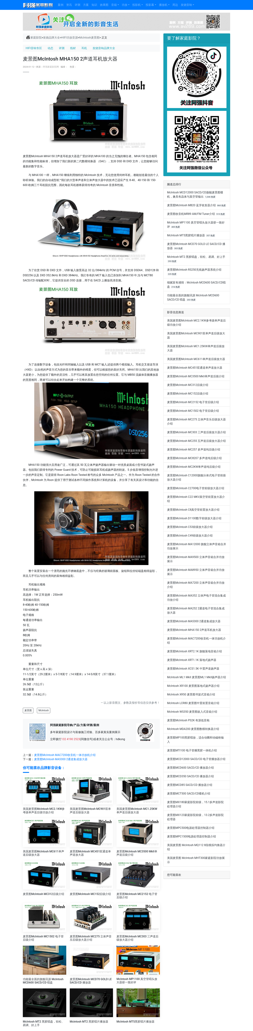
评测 (77, 5)
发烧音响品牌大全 (104, 48)
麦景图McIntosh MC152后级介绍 (187, 393)
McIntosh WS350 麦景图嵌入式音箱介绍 (192, 711)
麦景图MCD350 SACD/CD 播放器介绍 (190, 776)
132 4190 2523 (70, 739)
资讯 (69, 5)
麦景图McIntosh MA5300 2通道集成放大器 (60, 759)
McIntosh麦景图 (89, 37)
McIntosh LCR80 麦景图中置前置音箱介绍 (193, 703)
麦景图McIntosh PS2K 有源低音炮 (188, 720)
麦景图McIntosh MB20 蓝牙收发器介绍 (191, 205)
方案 (86, 5)
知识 (94, 5)
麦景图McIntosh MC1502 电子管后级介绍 (193, 410)
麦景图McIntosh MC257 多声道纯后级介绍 (193, 449)
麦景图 (28, 710)
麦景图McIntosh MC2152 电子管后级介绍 (193, 402)
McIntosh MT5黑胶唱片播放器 (186, 235)
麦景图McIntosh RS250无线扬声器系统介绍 (194, 269)
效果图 (104, 5)
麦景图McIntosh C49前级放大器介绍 (190, 535)
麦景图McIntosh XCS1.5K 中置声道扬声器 (193, 668)
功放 (124, 5)
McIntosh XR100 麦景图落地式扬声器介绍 (193, 686)
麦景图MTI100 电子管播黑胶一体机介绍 (192, 750)
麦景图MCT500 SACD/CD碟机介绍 (188, 793)
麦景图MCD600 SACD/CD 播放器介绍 (190, 767)
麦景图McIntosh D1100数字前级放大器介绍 (194, 518)
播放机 (163, 5)
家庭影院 (34, 37)
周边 (175, 5)
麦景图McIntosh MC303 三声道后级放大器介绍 (196, 432)
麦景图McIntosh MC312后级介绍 (187, 385)
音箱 (114, 5)
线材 (73, 48)
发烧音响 (186, 5)
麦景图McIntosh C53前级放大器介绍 (190, 527)
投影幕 (150, 5)
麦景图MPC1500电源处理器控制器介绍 (191, 836)
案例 (60, 5)
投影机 (136, 5)
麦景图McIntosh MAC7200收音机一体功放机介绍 (65, 755)
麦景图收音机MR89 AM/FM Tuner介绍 (191, 214)
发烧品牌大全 (51, 37)
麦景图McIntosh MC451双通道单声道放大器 (194, 367)
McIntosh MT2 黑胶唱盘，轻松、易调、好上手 (196, 256)
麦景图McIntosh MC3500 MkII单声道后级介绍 (195, 376)
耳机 (84, 48)
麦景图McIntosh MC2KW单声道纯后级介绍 (193, 466)
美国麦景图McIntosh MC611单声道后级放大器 (196, 359)
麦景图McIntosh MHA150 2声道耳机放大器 (194, 630)
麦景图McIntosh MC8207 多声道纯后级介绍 (194, 458)
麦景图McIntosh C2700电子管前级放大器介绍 (195, 488)
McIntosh (43, 710)
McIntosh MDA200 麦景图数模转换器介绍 (193, 729)
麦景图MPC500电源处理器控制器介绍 (190, 828)
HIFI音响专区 (34, 48)
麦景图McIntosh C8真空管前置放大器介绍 (193, 509)
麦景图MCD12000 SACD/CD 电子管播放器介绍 (196, 759)
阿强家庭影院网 (51, 66)
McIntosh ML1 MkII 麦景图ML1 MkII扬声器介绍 (196, 677)
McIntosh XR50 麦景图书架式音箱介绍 (191, 694)
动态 (50, 48)
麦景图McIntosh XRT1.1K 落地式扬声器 (191, 660)
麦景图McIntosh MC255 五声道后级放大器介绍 (196, 441)
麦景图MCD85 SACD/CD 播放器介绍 (189, 785)
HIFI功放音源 (69, 37)
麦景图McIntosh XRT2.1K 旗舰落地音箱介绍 (194, 651)
